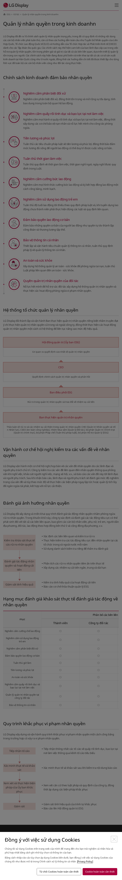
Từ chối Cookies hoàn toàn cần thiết (58, 871)
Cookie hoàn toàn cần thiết (100, 871)
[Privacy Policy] (85, 861)
